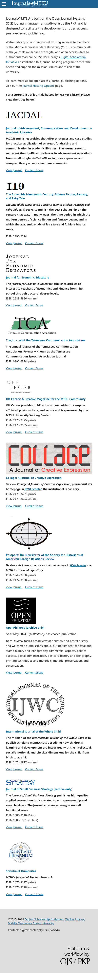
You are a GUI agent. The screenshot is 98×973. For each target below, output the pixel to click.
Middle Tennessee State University (31, 923)
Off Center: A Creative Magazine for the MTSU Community (46, 399)
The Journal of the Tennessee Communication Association (45, 340)
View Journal (14, 170)
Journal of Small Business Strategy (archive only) (39, 789)
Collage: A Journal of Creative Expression (34, 478)
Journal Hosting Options (38, 85)
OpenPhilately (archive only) (25, 627)
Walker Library (74, 919)
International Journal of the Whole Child (33, 731)
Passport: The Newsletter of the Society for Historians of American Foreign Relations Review (44, 557)
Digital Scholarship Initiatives (44, 919)
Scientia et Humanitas (21, 871)
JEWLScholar (33, 489)
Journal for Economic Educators (27, 277)
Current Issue (34, 170)
